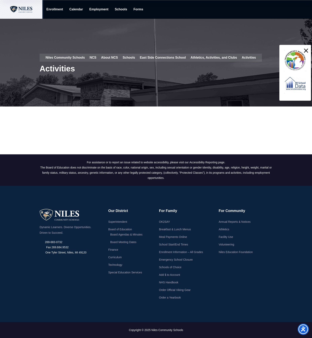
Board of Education (120, 229)
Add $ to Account (169, 274)
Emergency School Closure (176, 259)
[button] (306, 50)
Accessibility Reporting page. (207, 162)
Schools (121, 9)
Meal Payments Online (173, 236)
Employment (98, 9)
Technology (115, 264)
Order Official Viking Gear (175, 290)
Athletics (224, 229)
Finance (113, 249)
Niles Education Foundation (236, 252)
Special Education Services (125, 272)
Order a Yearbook (170, 297)
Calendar (76, 9)
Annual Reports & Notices (235, 221)
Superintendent (117, 221)
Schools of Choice (170, 267)
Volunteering (226, 244)
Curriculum (115, 257)
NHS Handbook (168, 282)
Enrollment (54, 9)
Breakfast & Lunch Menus (175, 229)
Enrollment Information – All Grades (181, 252)
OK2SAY (164, 221)
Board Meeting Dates (123, 242)
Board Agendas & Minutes (126, 234)
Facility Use (226, 236)
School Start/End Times (173, 244)
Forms (138, 9)
